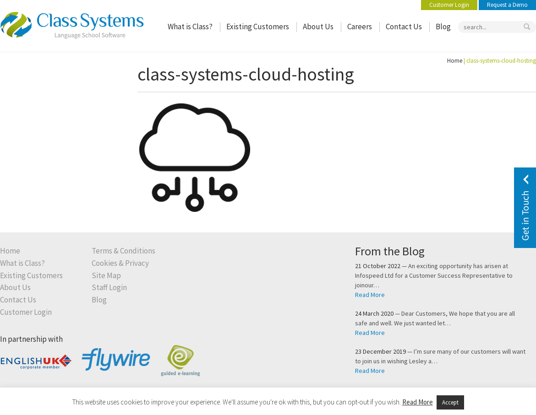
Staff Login (109, 287)
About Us (318, 27)
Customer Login (449, 5)
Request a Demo (507, 5)
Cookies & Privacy (120, 263)
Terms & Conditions (123, 251)
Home (454, 61)
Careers (359, 27)
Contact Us (404, 27)
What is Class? (190, 27)
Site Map (106, 275)
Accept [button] (450, 402)
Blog (443, 27)
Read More (370, 295)
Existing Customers (257, 27)
